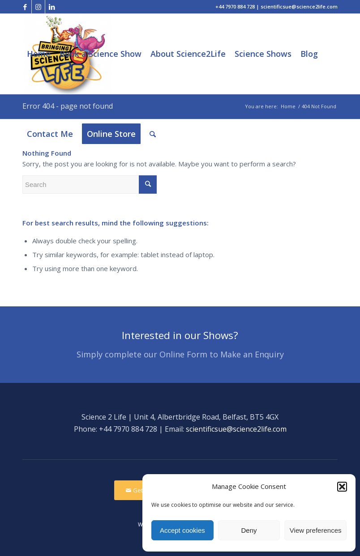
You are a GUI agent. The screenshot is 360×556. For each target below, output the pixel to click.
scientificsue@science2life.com (236, 429)
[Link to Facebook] (24, 6)
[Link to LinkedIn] (52, 6)
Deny (249, 530)
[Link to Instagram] (38, 6)
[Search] (152, 134)
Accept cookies (182, 530)
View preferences (316, 530)
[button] (342, 486)
